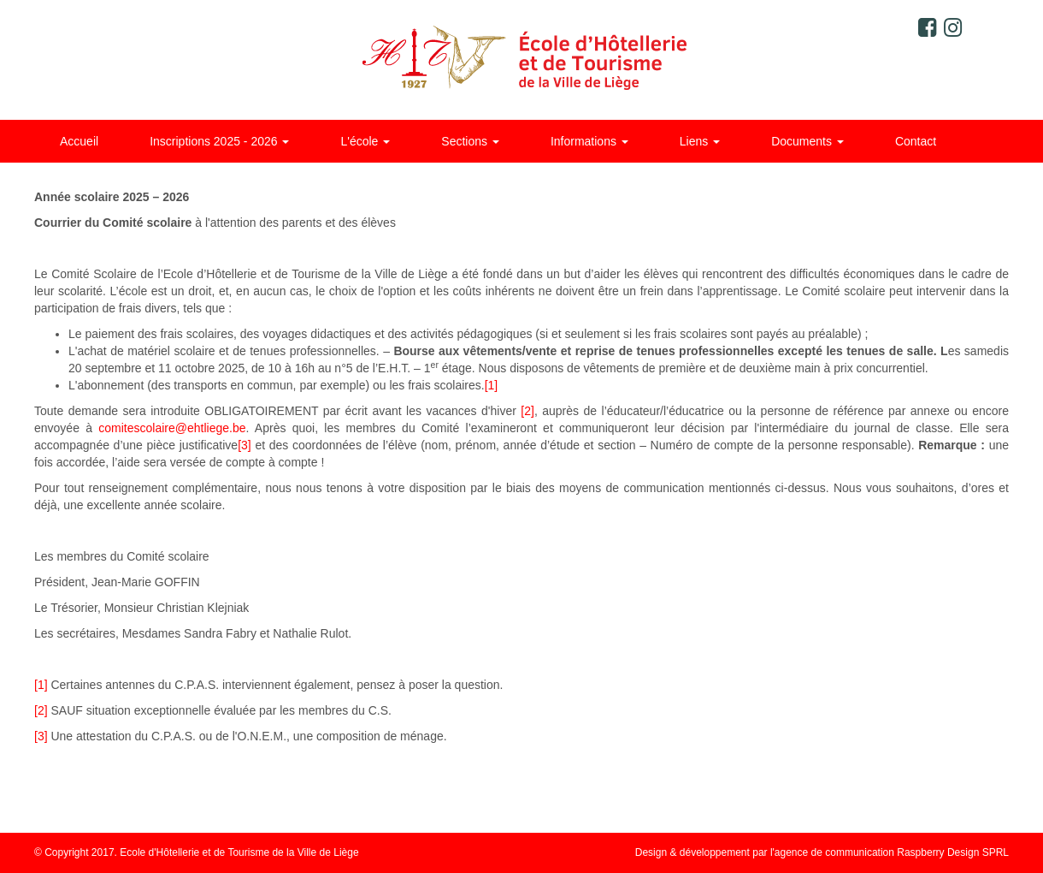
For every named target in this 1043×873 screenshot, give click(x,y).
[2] (527, 411)
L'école (365, 141)
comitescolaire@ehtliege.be (171, 428)
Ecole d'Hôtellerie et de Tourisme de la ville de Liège (522, 60)
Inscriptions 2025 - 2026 (219, 141)
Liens (700, 141)
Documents (807, 141)
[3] (244, 445)
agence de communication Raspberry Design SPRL (892, 852)
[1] (491, 385)
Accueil (79, 141)
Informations (589, 141)
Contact (915, 141)
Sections (470, 141)
